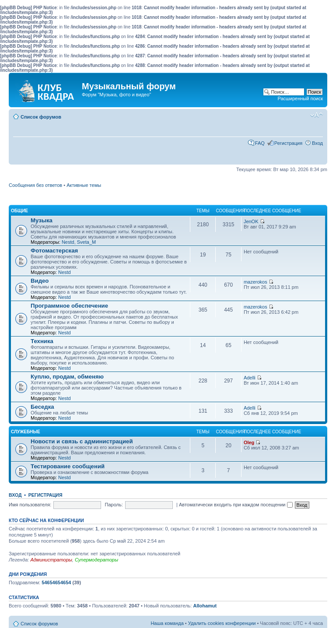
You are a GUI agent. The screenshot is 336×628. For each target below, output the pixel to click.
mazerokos (255, 281)
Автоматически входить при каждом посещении (236, 504)
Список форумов (41, 116)
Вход (317, 143)
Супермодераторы (96, 559)
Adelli (250, 377)
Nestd (68, 242)
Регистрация (288, 143)
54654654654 (56, 582)
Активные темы (83, 185)
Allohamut (205, 605)
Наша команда (166, 623)
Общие (19, 210)
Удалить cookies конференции (222, 623)
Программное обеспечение (69, 305)
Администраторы (51, 559)
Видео (40, 280)
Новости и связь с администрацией (82, 441)
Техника (42, 341)
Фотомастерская (54, 250)
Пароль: (114, 504)
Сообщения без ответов (35, 185)
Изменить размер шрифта (316, 115)
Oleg (249, 442)
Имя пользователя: (30, 504)
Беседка (42, 406)
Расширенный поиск (300, 98)
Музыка (41, 220)
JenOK (251, 221)
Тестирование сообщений (68, 466)
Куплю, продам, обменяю (67, 376)
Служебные (25, 431)
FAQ (260, 143)
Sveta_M (86, 242)
